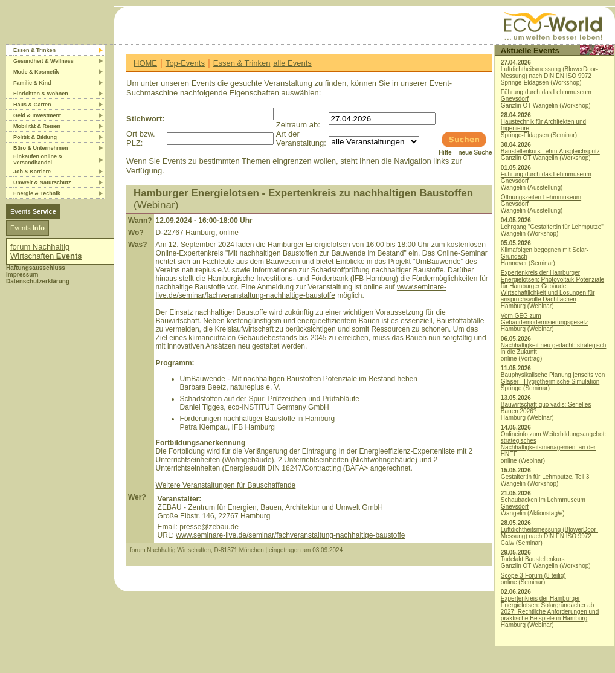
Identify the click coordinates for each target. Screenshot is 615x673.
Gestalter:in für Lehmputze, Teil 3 (545, 477)
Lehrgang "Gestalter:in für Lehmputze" (552, 227)
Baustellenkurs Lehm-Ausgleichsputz (550, 151)
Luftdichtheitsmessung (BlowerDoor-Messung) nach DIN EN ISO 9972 (549, 72)
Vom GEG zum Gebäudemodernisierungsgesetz (544, 319)
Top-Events (185, 63)
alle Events (292, 63)
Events (33, 211)
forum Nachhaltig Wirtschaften (46, 251)
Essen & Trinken (242, 63)
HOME (145, 63)
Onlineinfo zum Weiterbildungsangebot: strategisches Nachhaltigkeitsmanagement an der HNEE (553, 444)
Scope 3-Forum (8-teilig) (533, 575)
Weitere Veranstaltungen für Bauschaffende (226, 485)
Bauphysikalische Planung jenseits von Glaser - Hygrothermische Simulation (553, 378)
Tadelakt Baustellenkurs (533, 559)
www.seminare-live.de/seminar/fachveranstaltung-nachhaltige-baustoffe (301, 291)
